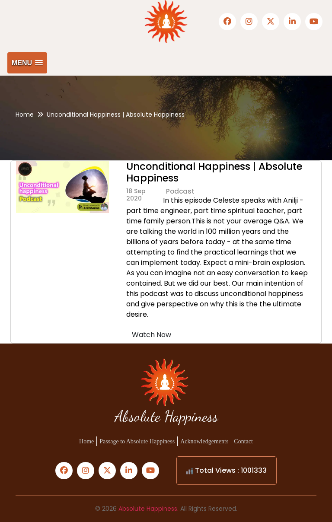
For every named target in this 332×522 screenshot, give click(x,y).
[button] (27, 62)
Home (25, 114)
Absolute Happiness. (148, 508)
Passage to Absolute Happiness (137, 441)
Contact (243, 441)
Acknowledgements (204, 441)
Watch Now (151, 335)
